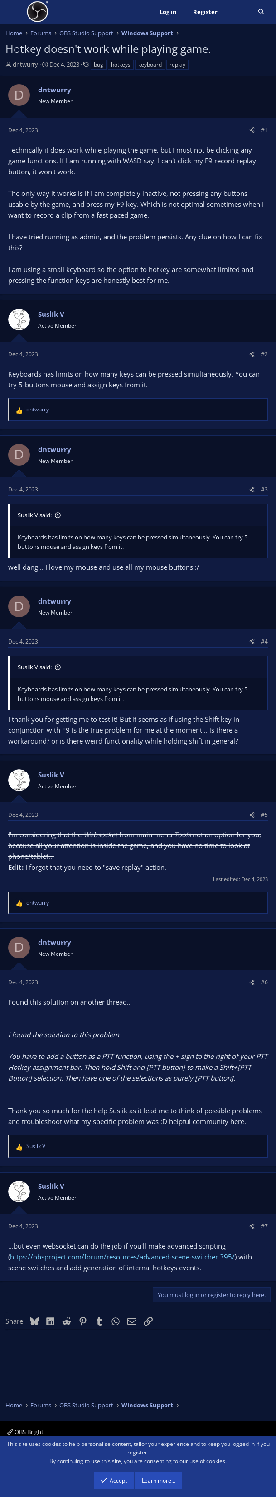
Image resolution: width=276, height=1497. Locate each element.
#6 (264, 982)
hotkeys (121, 64)
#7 (264, 1226)
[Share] (252, 130)
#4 (264, 641)
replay (177, 64)
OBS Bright (25, 1432)
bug (98, 64)
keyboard (150, 64)
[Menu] (13, 12)
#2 (264, 354)
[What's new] (238, 12)
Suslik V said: (35, 515)
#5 (264, 815)
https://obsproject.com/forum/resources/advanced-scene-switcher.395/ (122, 1256)
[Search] (261, 12)
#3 (264, 489)
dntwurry (25, 64)
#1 (264, 130)
